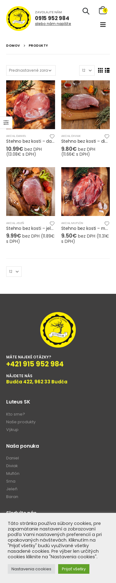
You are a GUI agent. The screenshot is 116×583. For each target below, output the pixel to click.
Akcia (10, 136)
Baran (12, 497)
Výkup (12, 430)
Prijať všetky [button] (74, 569)
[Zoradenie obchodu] (31, 70)
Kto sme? (15, 414)
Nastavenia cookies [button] (31, 569)
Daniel (21, 136)
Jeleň (20, 223)
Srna (10, 481)
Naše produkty (21, 422)
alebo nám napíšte (53, 23)
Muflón (77, 223)
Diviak (76, 136)
